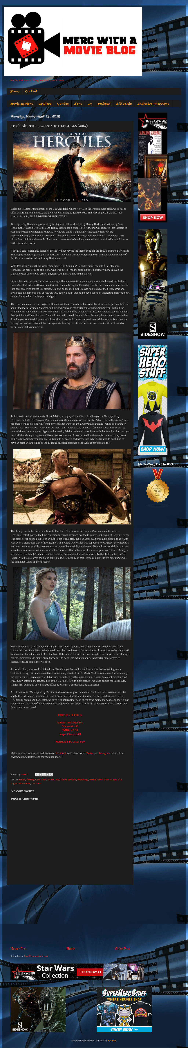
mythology (82, 779)
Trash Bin (36, 783)
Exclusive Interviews (153, 104)
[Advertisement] (70, 915)
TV (90, 104)
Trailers (45, 104)
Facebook (61, 753)
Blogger (112, 1040)
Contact (31, 92)
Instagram (104, 753)
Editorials (124, 104)
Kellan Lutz (53, 779)
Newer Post (18, 949)
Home (14, 92)
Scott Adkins (110, 779)
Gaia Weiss (40, 779)
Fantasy (30, 779)
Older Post (122, 949)
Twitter (90, 753)
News (78, 104)
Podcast (104, 104)
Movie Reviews (21, 104)
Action (21, 779)
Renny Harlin (96, 779)
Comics (63, 104)
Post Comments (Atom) (36, 956)
